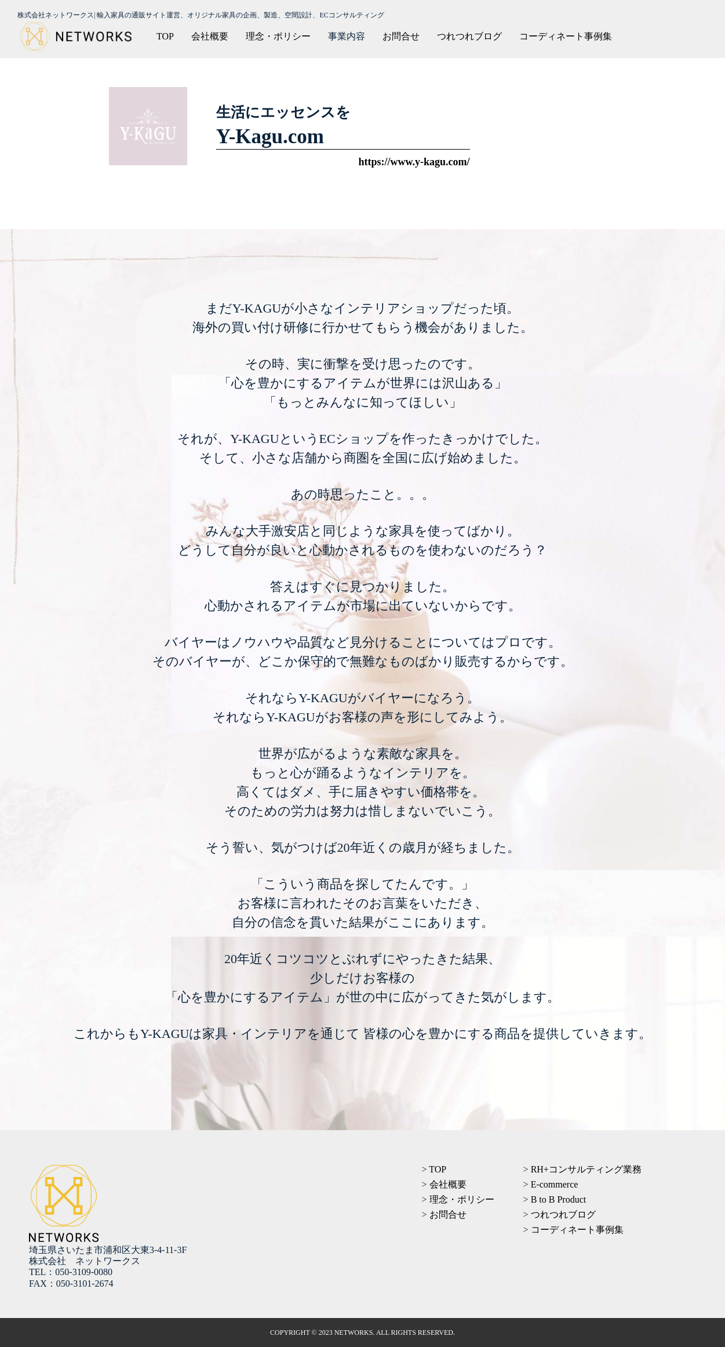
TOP (165, 36)
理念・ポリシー (278, 36)
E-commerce (554, 1184)
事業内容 (346, 36)
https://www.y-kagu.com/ (413, 162)
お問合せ (401, 36)
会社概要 (209, 36)
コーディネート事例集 (565, 36)
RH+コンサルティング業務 (586, 1169)
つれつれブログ (469, 36)
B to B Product (558, 1199)
